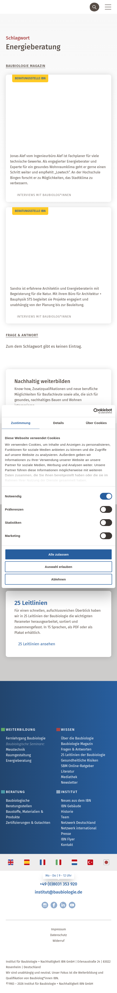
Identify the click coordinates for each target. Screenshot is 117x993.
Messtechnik (15, 750)
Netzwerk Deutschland (78, 823)
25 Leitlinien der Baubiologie (83, 755)
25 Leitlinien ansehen (36, 644)
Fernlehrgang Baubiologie (25, 738)
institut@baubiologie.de (58, 892)
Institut (69, 792)
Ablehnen (58, 579)
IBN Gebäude (71, 806)
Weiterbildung (20, 730)
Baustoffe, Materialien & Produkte (24, 814)
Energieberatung (18, 761)
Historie (67, 812)
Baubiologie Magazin (77, 744)
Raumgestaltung (18, 755)
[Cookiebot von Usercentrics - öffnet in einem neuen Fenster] (93, 411)
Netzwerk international (79, 828)
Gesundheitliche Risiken (79, 760)
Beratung (15, 792)
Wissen (68, 730)
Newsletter (69, 782)
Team (65, 817)
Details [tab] (58, 422)
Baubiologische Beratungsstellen (19, 803)
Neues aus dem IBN (76, 801)
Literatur (67, 771)
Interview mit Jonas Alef (79, 141)
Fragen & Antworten (76, 749)
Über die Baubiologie (77, 738)
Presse (66, 834)
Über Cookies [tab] (96, 422)
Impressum (58, 929)
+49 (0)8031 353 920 (58, 884)
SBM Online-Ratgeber (77, 766)
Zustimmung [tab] (20, 422)
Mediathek (69, 777)
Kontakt (67, 845)
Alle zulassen (58, 554)
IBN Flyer (68, 839)
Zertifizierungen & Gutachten (28, 823)
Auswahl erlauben (58, 567)
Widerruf (58, 941)
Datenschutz (58, 935)
